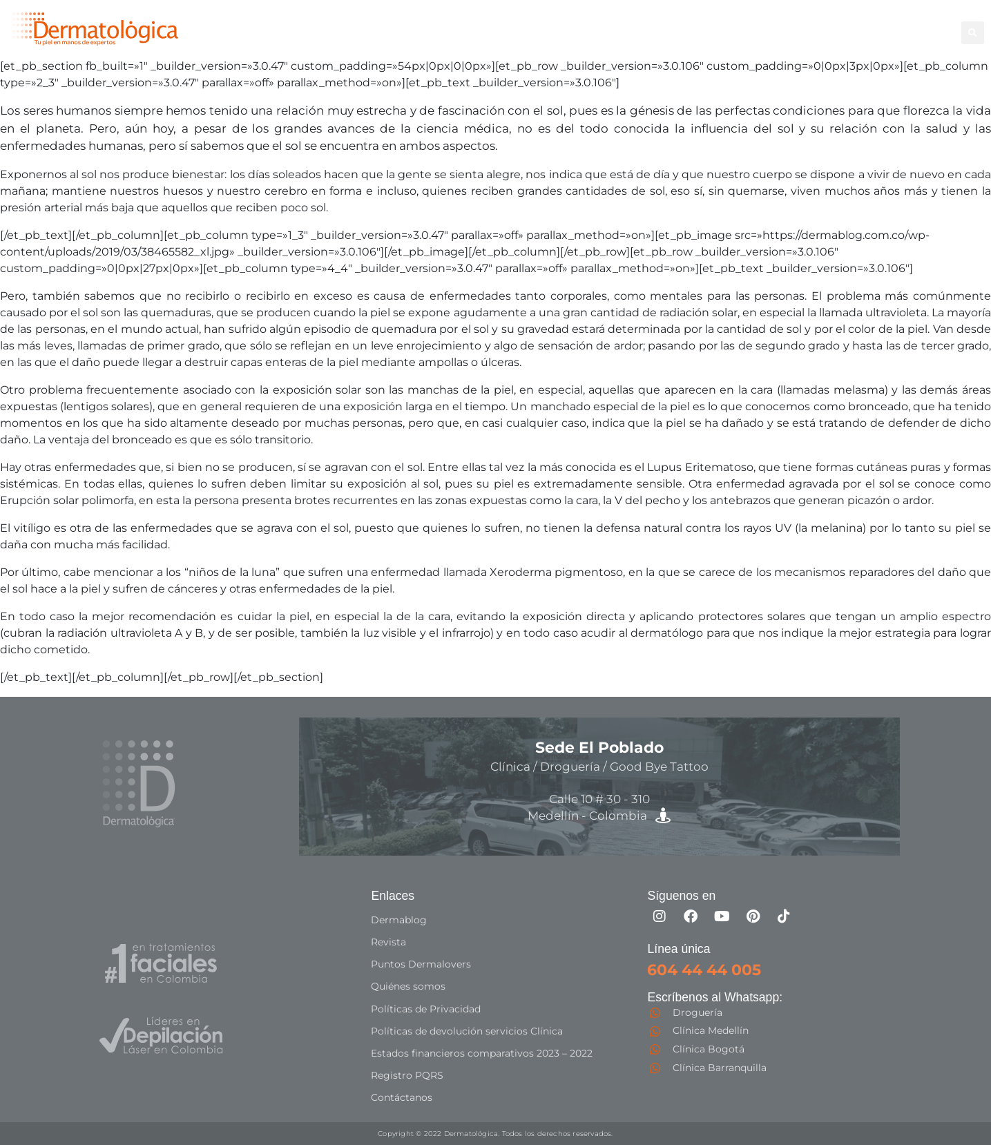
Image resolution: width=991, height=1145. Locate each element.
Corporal (645, 24)
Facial (698, 24)
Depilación (578, 24)
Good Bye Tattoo (775, 24)
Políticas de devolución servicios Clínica (467, 1030)
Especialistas (585, 39)
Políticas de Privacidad (426, 1008)
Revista (388, 942)
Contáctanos (401, 1096)
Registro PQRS (407, 1074)
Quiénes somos (408, 986)
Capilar (856, 24)
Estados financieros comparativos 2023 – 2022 (482, 1052)
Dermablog (399, 920)
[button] (972, 32)
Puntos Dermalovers (421, 964)
